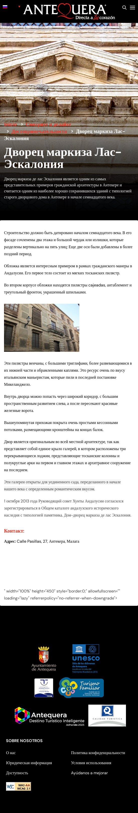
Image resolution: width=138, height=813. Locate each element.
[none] (11, 6)
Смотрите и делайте (48, 124)
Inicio (10, 124)
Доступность (17, 773)
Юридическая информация (29, 762)
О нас (11, 752)
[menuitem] (11, 6)
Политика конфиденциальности (98, 752)
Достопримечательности (39, 131)
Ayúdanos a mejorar (89, 773)
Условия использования (91, 762)
